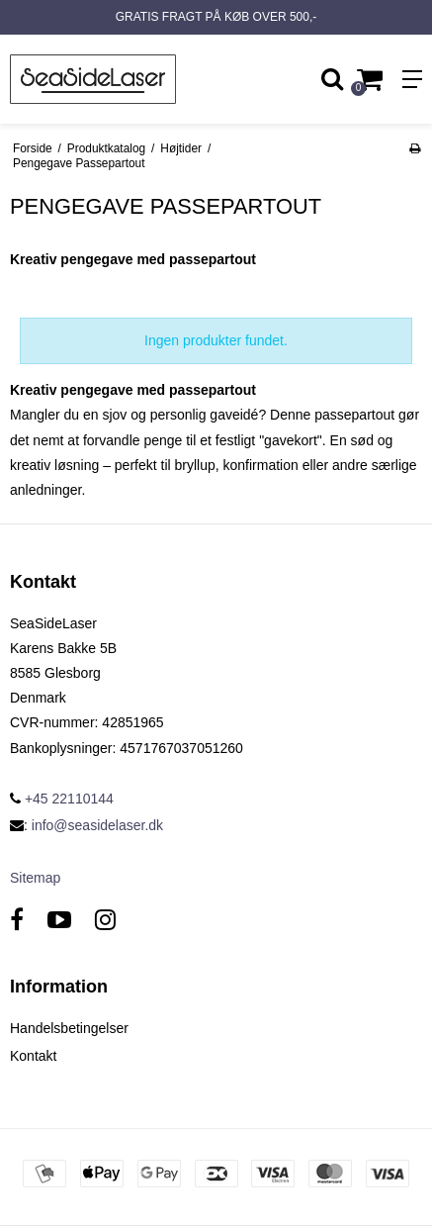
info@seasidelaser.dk (97, 825)
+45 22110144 (62, 798)
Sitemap (35, 878)
